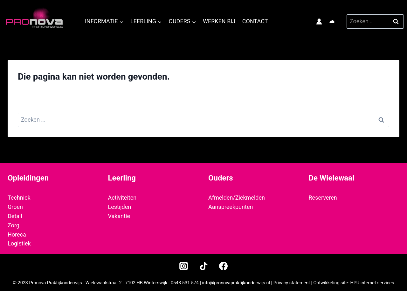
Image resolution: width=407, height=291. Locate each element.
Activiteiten (122, 197)
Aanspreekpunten (230, 206)
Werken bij (219, 21)
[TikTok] (203, 265)
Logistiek (19, 243)
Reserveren (323, 197)
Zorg (13, 225)
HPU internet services (372, 283)
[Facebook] (223, 265)
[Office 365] (332, 21)
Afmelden (220, 197)
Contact (255, 21)
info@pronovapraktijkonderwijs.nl (236, 283)
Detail (15, 216)
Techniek (19, 197)
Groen (15, 206)
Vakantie (119, 216)
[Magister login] (320, 21)
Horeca (17, 234)
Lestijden (119, 206)
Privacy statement (291, 283)
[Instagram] (183, 265)
